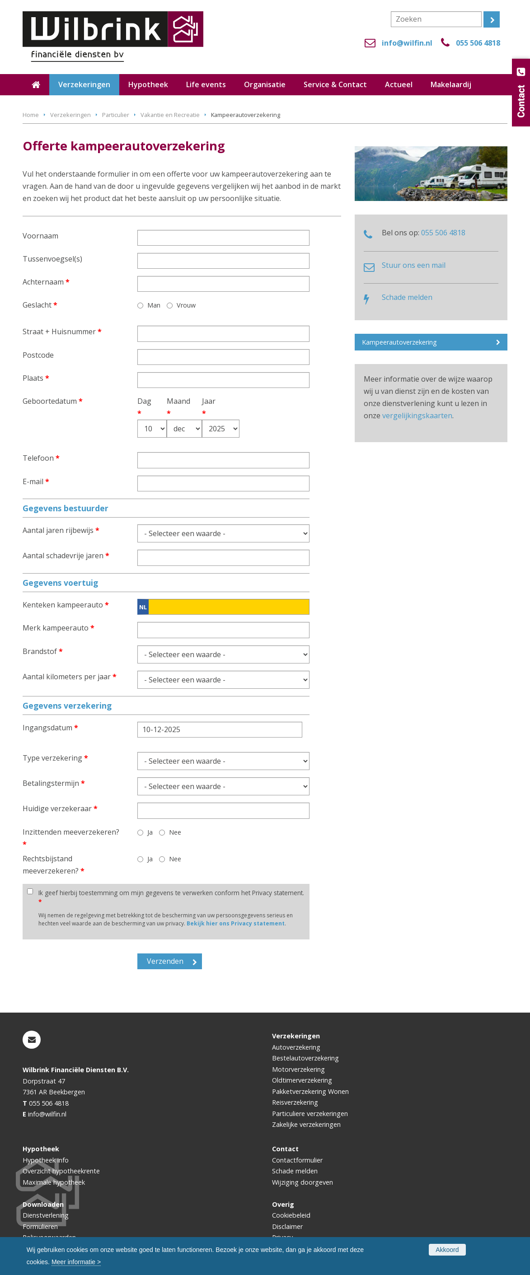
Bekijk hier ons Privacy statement (236, 923)
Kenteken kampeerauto (66, 605)
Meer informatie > (76, 1262)
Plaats (36, 378)
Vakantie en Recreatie (170, 115)
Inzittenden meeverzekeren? (71, 838)
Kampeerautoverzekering (399, 342)
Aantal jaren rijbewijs (61, 530)
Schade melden (407, 297)
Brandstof (43, 651)
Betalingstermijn (54, 783)
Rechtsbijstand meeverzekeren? (53, 865)
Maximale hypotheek (54, 1182)
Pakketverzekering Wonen (310, 1091)
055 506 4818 (478, 43)
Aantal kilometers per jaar (70, 677)
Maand (173, 407)
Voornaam (40, 236)
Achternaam (46, 282)
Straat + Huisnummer (62, 331)
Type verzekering (55, 758)
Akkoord (447, 1249)
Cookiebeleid (291, 1215)
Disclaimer (287, 1226)
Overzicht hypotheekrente (61, 1171)
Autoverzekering (296, 1047)
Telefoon (41, 458)
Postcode (38, 355)
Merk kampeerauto (58, 628)
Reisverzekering (295, 1102)
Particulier (115, 115)
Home (31, 115)
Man (153, 305)
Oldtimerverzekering (302, 1080)
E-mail (36, 481)
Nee (175, 832)
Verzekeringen (70, 115)
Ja (150, 832)
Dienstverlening (46, 1215)
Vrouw (186, 305)
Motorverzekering (298, 1069)
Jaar (208, 407)
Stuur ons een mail (414, 265)
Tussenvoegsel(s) (52, 259)
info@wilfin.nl (407, 43)
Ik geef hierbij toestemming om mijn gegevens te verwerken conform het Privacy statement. (171, 897)
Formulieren (40, 1226)
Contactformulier (297, 1160)
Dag (142, 407)
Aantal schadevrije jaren (66, 555)
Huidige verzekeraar (60, 808)
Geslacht (40, 305)
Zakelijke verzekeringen (306, 1124)
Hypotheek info (46, 1160)
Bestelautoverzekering (305, 1058)
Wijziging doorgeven (302, 1182)
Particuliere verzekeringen (310, 1113)
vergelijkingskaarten (417, 415)
